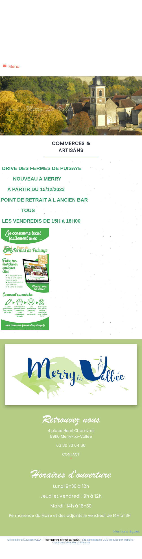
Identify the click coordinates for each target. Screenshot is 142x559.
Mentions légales (127, 531)
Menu (14, 66)
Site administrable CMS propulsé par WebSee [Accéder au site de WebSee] (107, 539)
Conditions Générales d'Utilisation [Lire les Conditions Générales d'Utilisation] (71, 542)
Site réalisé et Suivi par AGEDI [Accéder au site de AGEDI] (24, 539)
